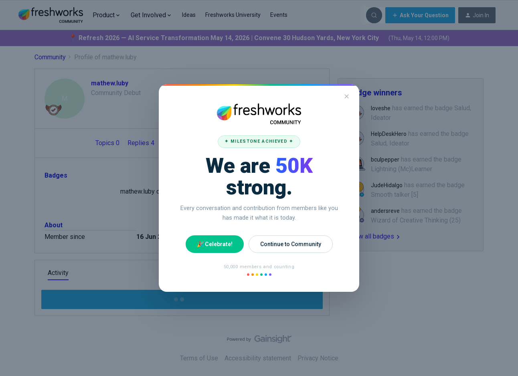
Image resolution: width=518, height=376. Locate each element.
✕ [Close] (347, 96)
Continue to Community (290, 244)
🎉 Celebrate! (215, 244)
